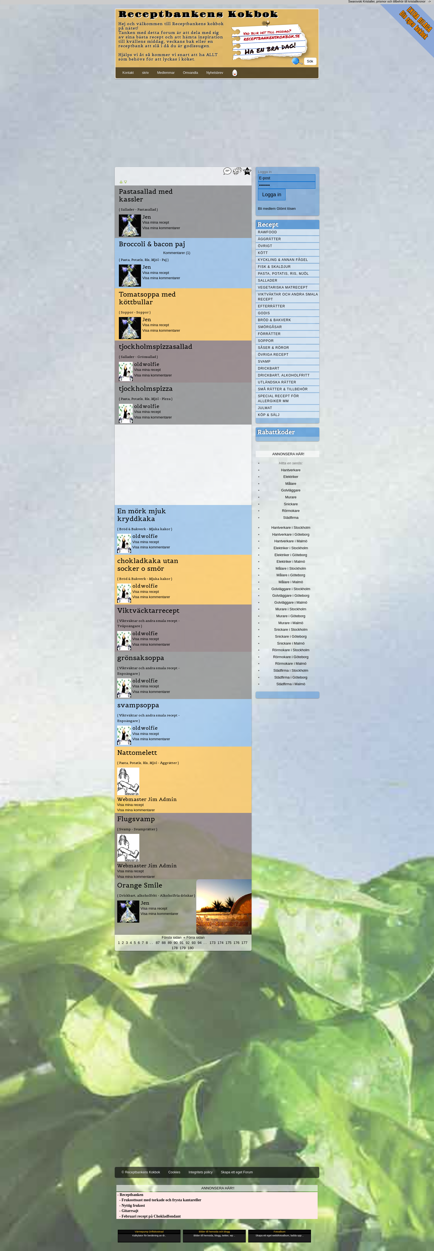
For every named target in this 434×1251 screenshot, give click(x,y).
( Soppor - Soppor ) (135, 312)
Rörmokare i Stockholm (291, 650)
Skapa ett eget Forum (237, 1172)
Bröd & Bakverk (274, 320)
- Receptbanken (129, 1195)
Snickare (291, 504)
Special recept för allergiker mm (278, 398)
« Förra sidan (194, 937)
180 (191, 948)
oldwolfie (146, 364)
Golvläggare (290, 490)
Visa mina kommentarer (161, 228)
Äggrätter (269, 239)
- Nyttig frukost (130, 1205)
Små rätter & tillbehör (283, 389)
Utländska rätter (277, 382)
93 (193, 943)
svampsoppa (138, 705)
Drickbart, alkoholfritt (284, 375)
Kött (263, 253)
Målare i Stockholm (291, 568)
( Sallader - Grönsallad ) (138, 357)
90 (175, 943)
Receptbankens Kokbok (198, 14)
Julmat (265, 408)
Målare (290, 483)
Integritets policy (201, 1172)
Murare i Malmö (290, 623)
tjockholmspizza (146, 388)
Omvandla (190, 73)
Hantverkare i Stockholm (290, 527)
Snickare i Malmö (290, 643)
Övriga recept (273, 355)
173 (213, 943)
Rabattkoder (276, 432)
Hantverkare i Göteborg (291, 534)
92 (188, 943)
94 (200, 943)
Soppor (266, 341)
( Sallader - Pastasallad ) (138, 209)
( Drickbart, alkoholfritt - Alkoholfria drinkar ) (156, 895)
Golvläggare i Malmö (290, 602)
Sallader (268, 280)
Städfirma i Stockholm (290, 670)
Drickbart (268, 368)
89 (170, 943)
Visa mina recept (155, 222)
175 (229, 943)
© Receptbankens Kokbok (141, 1172)
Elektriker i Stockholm (291, 548)
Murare (290, 497)
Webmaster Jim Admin (147, 799)
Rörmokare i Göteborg (290, 657)
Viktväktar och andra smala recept (288, 296)
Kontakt (128, 73)
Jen (146, 217)
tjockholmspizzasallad (155, 346)
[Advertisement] (217, 122)
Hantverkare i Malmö (290, 541)
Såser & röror (273, 348)
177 (244, 943)
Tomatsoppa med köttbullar (147, 298)
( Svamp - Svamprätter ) (137, 829)
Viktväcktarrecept (148, 610)
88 (164, 943)
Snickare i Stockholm (291, 629)
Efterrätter (271, 306)
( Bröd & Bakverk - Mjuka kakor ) (144, 529)
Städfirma (290, 517)
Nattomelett (137, 753)
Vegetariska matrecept (283, 287)
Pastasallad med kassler (146, 195)
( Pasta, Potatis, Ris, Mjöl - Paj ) (144, 260)
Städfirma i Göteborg (290, 677)
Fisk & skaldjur (274, 267)
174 (221, 943)
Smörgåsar (270, 327)
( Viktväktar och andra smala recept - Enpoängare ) (148, 670)
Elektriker (290, 477)
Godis (264, 313)
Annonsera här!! (217, 1188)
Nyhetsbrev (214, 73)
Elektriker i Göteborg (290, 555)
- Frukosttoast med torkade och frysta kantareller (158, 1200)
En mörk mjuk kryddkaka (141, 515)
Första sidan (171, 937)
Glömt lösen (286, 208)
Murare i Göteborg (290, 616)
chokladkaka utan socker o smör (147, 564)
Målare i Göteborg (290, 575)
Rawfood (267, 232)
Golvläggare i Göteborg (290, 595)
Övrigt (265, 246)
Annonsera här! (288, 454)
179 (183, 948)
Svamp (264, 361)
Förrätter (269, 334)
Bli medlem (267, 208)
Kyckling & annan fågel (283, 260)
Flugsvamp (136, 819)
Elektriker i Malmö (291, 561)
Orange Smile (139, 885)
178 (175, 948)
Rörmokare (291, 511)
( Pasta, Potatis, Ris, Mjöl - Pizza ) (145, 399)
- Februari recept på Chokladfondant (148, 1216)
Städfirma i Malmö (290, 684)
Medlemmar (165, 73)
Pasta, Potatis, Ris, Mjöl (283, 274)
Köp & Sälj (268, 415)
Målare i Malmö (291, 582)
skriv (145, 73)
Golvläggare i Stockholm (290, 589)
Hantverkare (291, 470)
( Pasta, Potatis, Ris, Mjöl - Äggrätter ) (148, 763)
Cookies (174, 1172)
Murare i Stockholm (290, 609)
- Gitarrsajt (127, 1211)
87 (158, 943)
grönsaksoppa (140, 658)
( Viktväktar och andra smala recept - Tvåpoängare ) (148, 623)
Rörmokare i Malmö (290, 663)
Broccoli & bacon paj (152, 244)
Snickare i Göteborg (291, 636)
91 (182, 943)
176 (237, 943)
